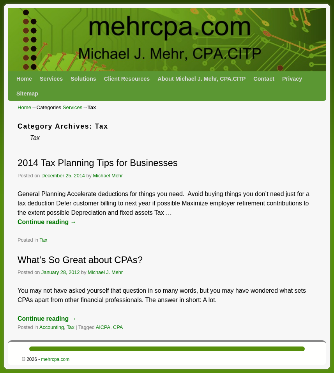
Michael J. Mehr (105, 272)
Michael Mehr (108, 176)
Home (24, 79)
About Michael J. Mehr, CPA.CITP (201, 79)
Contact (263, 79)
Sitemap (27, 93)
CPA (118, 327)
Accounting (51, 327)
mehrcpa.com (55, 359)
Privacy (292, 79)
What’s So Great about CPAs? (80, 260)
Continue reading (47, 222)
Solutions (83, 79)
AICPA (103, 327)
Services (51, 79)
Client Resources (127, 79)
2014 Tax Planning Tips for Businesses (98, 162)
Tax (43, 240)
